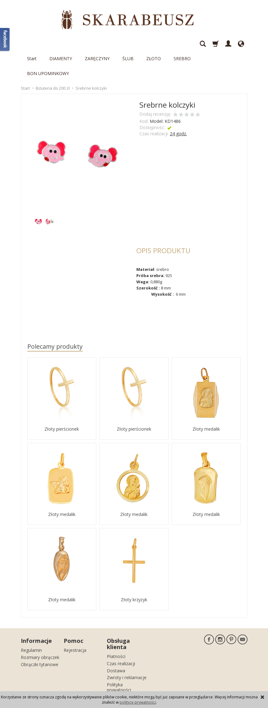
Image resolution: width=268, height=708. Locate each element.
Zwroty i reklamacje (127, 648)
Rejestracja (75, 620)
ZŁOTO (153, 44)
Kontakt (115, 667)
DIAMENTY (60, 44)
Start (32, 44)
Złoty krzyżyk (134, 570)
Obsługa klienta (118, 614)
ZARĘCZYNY (97, 44)
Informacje (36, 611)
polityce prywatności (138, 702)
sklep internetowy (226, 685)
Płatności (116, 627)
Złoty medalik (206, 399)
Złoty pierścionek (61, 399)
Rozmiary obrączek (40, 627)
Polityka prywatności (119, 657)
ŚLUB (128, 44)
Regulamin (31, 620)
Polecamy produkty (55, 316)
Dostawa (116, 640)
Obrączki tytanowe (39, 634)
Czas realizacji (121, 634)
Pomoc (73, 611)
